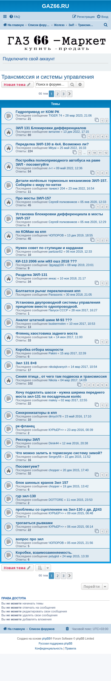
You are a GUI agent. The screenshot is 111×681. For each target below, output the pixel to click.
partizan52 (55, 251)
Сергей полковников (63, 202)
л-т (51, 168)
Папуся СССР (58, 310)
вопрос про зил (30, 539)
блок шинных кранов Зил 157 (42, 483)
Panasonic (55, 294)
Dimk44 (54, 443)
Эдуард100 (56, 265)
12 (105, 152)
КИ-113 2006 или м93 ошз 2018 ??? (46, 261)
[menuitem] (14, 16)
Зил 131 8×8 (26, 363)
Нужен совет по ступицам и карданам (49, 248)
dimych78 (55, 416)
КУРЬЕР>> (56, 429)
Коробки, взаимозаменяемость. (44, 552)
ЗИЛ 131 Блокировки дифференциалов (51, 128)
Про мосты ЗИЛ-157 (33, 198)
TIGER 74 (55, 115)
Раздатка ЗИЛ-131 (31, 275)
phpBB (46, 638)
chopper (54, 470)
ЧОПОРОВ (56, 235)
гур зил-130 (26, 496)
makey (53, 400)
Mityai (52, 147)
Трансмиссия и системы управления (47, 77)
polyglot (54, 556)
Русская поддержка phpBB (55, 643)
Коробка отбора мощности (39, 349)
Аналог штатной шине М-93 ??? (44, 320)
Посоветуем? (27, 466)
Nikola (53, 380)
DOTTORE (56, 499)
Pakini (53, 353)
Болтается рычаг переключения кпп (48, 291)
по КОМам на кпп (31, 232)
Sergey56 (55, 456)
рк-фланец (25, 426)
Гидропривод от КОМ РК (37, 112)
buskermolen (57, 323)
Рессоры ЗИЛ (28, 439)
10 (94, 152)
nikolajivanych (58, 366)
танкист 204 (57, 188)
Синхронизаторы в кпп (36, 413)
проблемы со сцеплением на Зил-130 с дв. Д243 (59, 509)
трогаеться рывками (34, 523)
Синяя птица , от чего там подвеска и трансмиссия (61, 376)
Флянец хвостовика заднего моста (47, 333)
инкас (52, 278)
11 (100, 152)
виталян (54, 131)
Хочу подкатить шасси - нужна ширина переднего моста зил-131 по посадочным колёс (60, 394)
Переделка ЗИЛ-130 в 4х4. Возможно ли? (52, 144)
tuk (51, 337)
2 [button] (57, 93)
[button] (69, 94)
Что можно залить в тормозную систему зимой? (59, 453)
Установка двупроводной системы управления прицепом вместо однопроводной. (58, 304)
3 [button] (63, 93)
